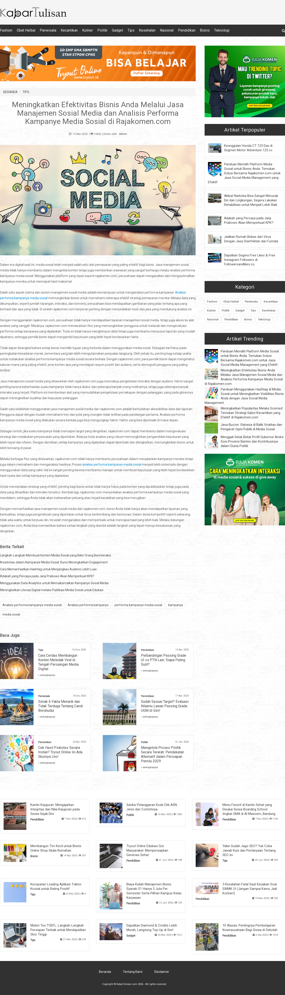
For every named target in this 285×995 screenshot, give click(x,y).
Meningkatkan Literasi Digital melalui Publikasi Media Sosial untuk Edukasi (51, 590)
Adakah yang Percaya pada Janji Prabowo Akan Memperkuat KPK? (47, 576)
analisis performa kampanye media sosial (111, 464)
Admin (123, 134)
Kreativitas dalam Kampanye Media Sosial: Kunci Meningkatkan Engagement (54, 562)
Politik (102, 30)
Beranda (105, 972)
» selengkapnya (46, 675)
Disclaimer (161, 972)
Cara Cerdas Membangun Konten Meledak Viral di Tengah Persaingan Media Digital (58, 662)
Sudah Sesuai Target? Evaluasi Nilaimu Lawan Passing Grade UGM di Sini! (165, 706)
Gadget (117, 30)
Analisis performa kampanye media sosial (32, 605)
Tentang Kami (132, 972)
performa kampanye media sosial (138, 605)
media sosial (11, 614)
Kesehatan (147, 30)
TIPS (26, 92)
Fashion (6, 30)
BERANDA (10, 92)
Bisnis (205, 30)
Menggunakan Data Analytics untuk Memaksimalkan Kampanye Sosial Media (54, 583)
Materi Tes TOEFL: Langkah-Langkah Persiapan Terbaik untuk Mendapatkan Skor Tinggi (58, 929)
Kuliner (87, 30)
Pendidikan (186, 30)
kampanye (175, 605)
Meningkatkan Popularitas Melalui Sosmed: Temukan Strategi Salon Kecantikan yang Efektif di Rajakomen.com (252, 412)
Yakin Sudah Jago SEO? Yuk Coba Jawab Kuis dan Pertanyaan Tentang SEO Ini (249, 850)
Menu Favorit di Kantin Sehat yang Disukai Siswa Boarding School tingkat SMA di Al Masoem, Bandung (248, 809)
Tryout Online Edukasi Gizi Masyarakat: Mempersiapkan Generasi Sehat (147, 850)
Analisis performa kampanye (88, 605)
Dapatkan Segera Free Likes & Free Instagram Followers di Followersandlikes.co (249, 259)
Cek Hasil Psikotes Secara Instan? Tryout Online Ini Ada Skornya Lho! (60, 752)
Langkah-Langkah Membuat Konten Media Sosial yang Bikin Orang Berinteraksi (55, 555)
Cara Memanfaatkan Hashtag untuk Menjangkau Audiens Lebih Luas (48, 569)
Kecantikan (69, 30)
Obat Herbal (26, 30)
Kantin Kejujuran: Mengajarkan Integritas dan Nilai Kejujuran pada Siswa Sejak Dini (55, 809)
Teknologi (221, 30)
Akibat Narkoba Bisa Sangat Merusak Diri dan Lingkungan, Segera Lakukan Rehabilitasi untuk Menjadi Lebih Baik (251, 200)
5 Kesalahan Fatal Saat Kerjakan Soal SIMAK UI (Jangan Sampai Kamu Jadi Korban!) (249, 888)
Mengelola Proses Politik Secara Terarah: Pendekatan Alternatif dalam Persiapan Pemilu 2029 (162, 754)
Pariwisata (48, 30)
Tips (131, 30)
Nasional (167, 30)
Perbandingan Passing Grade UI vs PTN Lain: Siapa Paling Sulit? (163, 660)
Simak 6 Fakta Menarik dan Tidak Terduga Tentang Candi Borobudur (60, 706)
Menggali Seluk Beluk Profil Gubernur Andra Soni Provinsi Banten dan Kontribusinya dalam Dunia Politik (252, 441)
